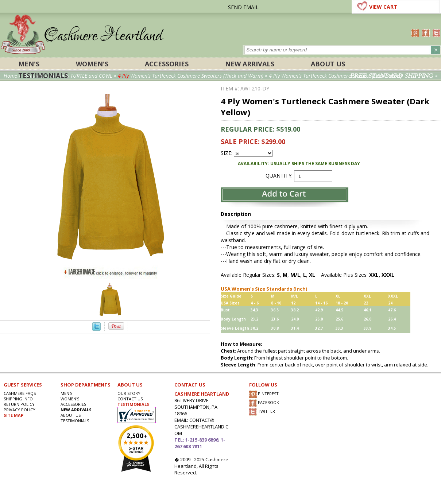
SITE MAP (13, 415)
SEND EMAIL (243, 7)
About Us (328, 63)
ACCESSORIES (167, 63)
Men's (28, 63)
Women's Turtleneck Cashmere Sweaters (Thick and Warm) (190, 75)
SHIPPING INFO (18, 398)
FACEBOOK (264, 403)
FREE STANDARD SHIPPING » (393, 76)
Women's (92, 63)
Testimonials (43, 75)
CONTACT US (130, 398)
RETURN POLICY (19, 404)
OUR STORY (128, 393)
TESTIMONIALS (133, 404)
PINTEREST (264, 394)
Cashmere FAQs (20, 393)
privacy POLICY (19, 409)
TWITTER (262, 412)
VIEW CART (383, 6)
